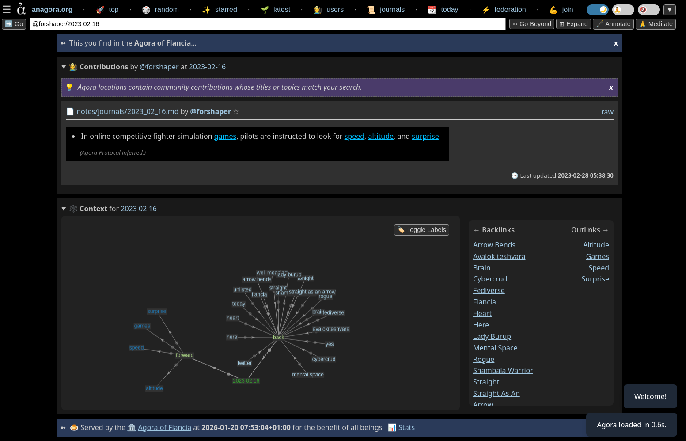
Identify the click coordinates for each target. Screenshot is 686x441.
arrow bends (494, 245)
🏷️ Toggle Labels (421, 229)
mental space (495, 348)
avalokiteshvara (499, 256)
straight (486, 382)
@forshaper (159, 67)
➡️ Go (14, 23)
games (225, 136)
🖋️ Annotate (613, 23)
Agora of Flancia (165, 427)
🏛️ (131, 427)
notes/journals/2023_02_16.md (127, 111)
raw (607, 112)
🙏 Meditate (656, 23)
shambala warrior (503, 370)
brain (482, 268)
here (481, 325)
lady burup (492, 336)
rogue (483, 359)
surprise (425, 136)
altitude (381, 136)
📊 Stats (401, 427)
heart (482, 313)
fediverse (489, 290)
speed (354, 136)
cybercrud (490, 279)
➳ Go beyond (531, 23)
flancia (484, 302)
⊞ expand (573, 23)
